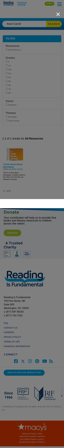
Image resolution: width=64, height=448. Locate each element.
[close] (58, 12)
